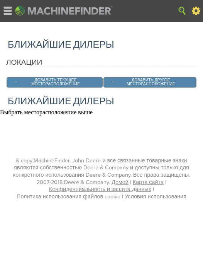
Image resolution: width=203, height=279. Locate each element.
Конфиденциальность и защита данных (100, 189)
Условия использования (155, 196)
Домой (120, 182)
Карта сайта (148, 182)
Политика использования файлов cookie (68, 196)
